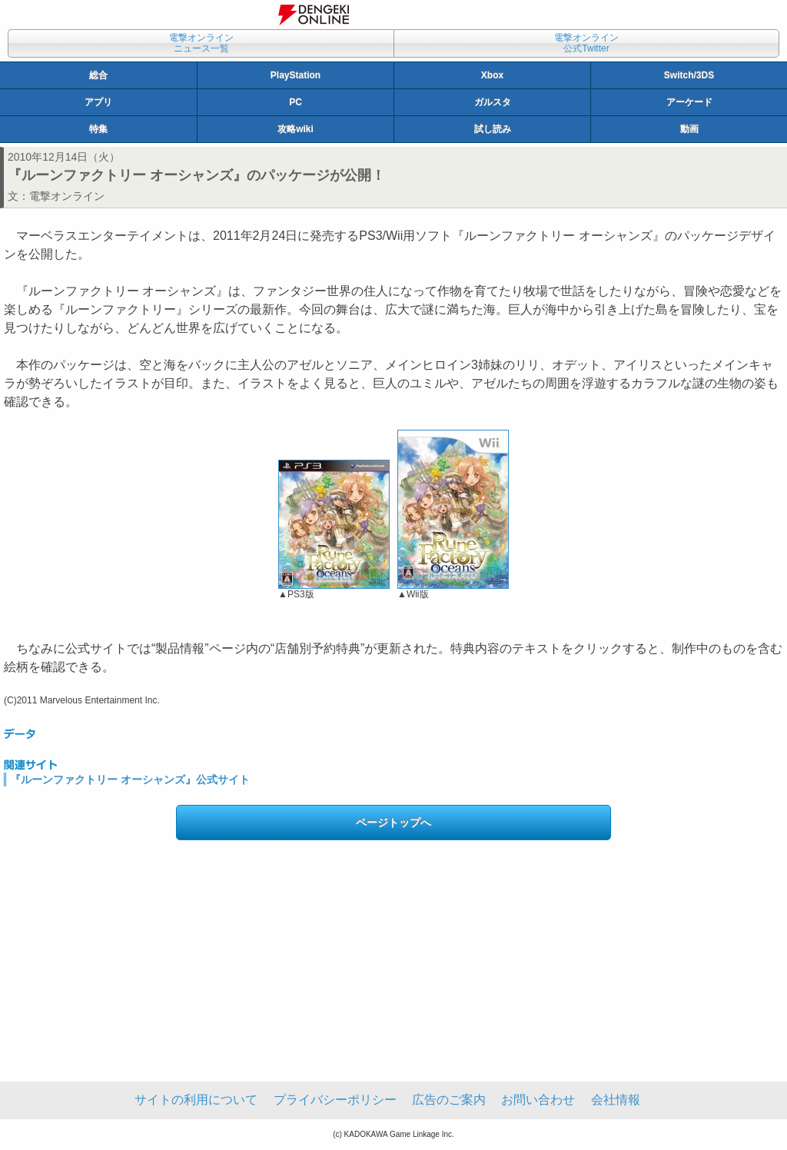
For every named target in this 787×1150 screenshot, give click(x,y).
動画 (689, 129)
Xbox (492, 75)
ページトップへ (393, 822)
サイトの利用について (195, 1099)
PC (295, 102)
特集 (98, 129)
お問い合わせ (538, 1099)
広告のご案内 (449, 1099)
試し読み (492, 129)
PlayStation (295, 75)
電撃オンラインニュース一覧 (201, 43)
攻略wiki (295, 129)
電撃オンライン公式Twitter (586, 43)
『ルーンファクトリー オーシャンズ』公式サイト (130, 779)
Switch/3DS (689, 75)
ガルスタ (492, 102)
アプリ (98, 102)
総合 (98, 75)
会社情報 (615, 1099)
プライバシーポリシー (335, 1099)
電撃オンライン (67, 196)
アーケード (689, 102)
